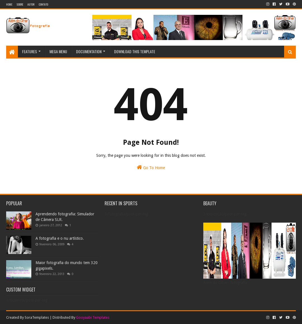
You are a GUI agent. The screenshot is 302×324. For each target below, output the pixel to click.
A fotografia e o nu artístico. (60, 238)
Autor (30, 4)
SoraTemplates (37, 317)
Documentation (89, 51)
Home (9, 4)
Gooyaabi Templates (92, 317)
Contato (43, 4)
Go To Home (151, 167)
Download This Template (134, 51)
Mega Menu (58, 51)
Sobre (19, 4)
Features (29, 51)
